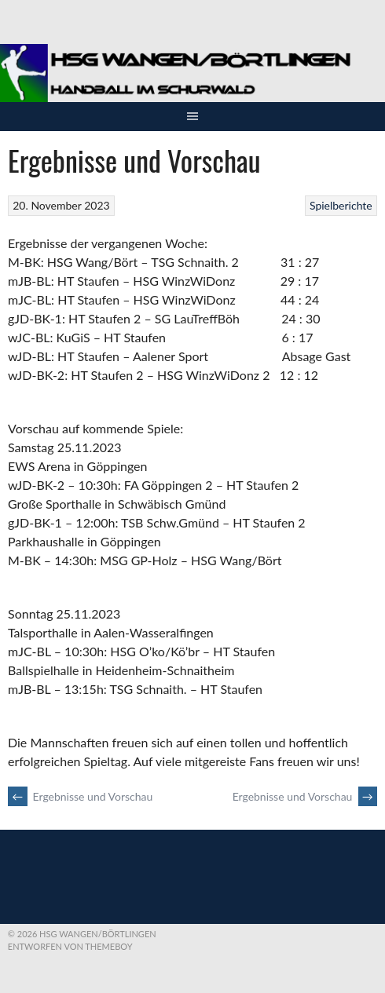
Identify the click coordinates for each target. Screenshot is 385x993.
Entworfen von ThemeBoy (70, 946)
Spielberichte (341, 205)
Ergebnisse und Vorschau (80, 796)
